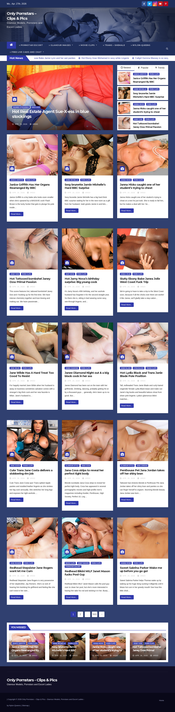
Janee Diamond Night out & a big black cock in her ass (87, 374)
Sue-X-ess (36, 107)
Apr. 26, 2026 (21, 124)
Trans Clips (151, 368)
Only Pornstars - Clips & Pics (32, 680)
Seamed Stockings (21, 107)
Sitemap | (26, 705)
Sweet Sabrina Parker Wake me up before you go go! (141, 569)
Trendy (160, 68)
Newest (126, 67)
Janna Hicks (139, 104)
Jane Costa (15, 465)
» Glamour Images (61, 45)
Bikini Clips (70, 563)
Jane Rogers (15, 563)
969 (95, 614)
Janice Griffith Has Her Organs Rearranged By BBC (30, 186)
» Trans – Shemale (114, 45)
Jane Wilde (15, 368)
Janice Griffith (140, 74)
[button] (167, 48)
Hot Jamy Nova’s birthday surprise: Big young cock (82, 280)
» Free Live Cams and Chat (27, 52)
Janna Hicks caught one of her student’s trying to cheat (140, 186)
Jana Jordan (142, 465)
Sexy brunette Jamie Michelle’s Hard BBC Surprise (85, 186)
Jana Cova (85, 465)
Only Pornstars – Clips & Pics (33, 699)
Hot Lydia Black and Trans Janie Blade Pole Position (141, 374)
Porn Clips (154, 74)
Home (161, 700)
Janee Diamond (71, 368)
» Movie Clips (88, 45)
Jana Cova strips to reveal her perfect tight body (84, 472)
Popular (143, 68)
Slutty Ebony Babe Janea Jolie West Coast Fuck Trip (140, 280)
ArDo (34, 124)
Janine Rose (126, 563)
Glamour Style (71, 465)
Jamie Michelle (140, 89)
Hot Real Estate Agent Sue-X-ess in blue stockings (50, 114)
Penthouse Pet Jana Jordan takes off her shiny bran (142, 472)
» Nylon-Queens (140, 45)
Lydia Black (139, 368)
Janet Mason (83, 563)
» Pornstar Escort (31, 45)
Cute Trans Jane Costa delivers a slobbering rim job (31, 472)
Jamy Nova (69, 274)
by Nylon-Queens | (14, 705)
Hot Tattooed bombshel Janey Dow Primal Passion (30, 280)
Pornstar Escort (73, 566)
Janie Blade (126, 368)
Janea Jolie (126, 274)
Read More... (16, 214)
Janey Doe (138, 119)
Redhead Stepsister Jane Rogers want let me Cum (31, 569)
